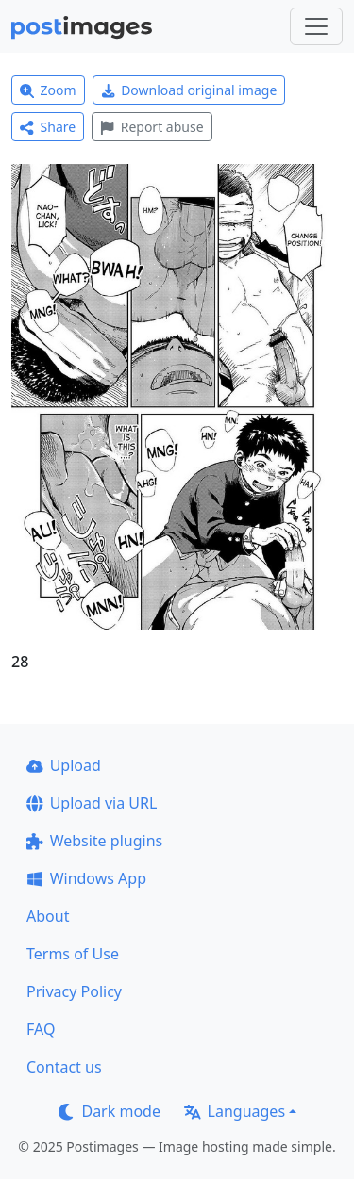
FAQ (40, 1029)
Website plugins (94, 840)
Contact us (64, 1066)
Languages (234, 1111)
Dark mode (109, 1111)
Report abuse (151, 127)
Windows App (86, 878)
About (47, 916)
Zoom (48, 90)
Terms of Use (72, 953)
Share (48, 127)
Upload (63, 765)
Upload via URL (91, 803)
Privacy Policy (74, 991)
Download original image (189, 90)
